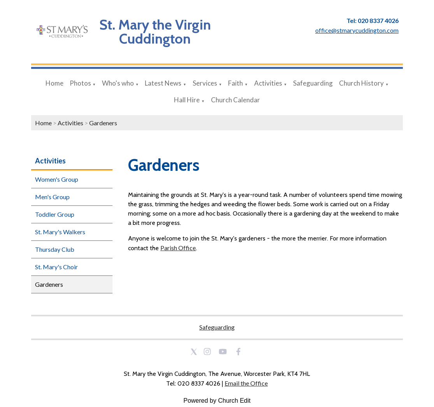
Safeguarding (313, 83)
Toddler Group (54, 214)
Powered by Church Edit (217, 400)
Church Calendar (235, 100)
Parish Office (178, 247)
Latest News (163, 83)
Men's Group (52, 196)
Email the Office (246, 383)
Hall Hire (187, 100)
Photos (80, 83)
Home (54, 83)
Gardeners (103, 122)
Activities (268, 83)
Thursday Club (54, 249)
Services (205, 83)
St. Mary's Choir (56, 266)
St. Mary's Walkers (60, 231)
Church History (361, 83)
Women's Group (56, 179)
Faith (235, 83)
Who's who (118, 83)
